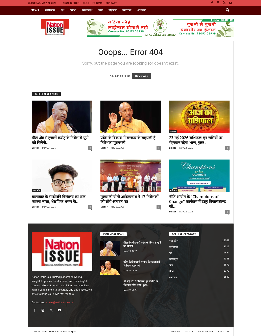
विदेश (73, 10)
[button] (227, 10)
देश (62, 10)
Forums (97, 2)
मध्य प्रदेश (87, 10)
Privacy (189, 331)
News (35, 10)
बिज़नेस (112, 10)
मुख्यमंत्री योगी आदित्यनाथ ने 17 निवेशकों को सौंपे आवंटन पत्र (129, 199)
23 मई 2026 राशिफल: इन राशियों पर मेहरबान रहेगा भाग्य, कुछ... (195, 140)
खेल (100, 10)
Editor (35, 147)
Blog (86, 2)
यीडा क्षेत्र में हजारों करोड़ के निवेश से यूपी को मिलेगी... (60, 140)
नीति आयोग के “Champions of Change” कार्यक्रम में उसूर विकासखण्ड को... (197, 201)
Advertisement (205, 331)
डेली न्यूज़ (173, 259)
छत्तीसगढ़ (50, 10)
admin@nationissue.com (60, 302)
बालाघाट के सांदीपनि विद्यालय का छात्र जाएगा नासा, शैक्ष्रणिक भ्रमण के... (58, 199)
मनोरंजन (126, 10)
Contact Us (224, 331)
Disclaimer (174, 331)
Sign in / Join (71, 2)
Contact (111, 2)
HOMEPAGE (141, 76)
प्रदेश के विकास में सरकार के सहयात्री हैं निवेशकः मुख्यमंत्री (127, 140)
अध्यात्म (141, 10)
